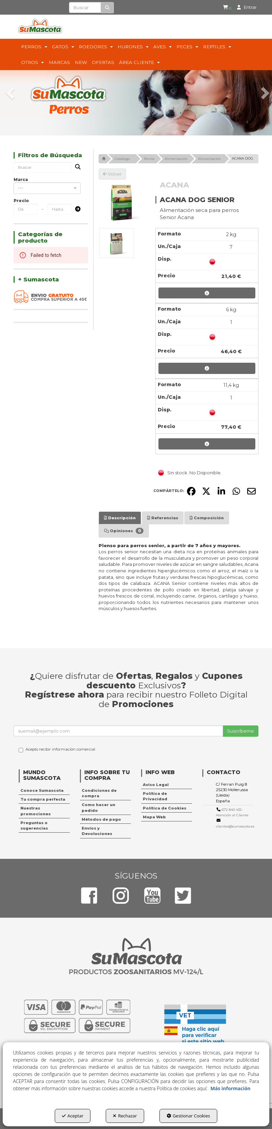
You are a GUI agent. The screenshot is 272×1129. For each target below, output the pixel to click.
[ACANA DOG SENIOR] (122, 203)
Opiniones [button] (123, 531)
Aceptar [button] (72, 1116)
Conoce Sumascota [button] (42, 790)
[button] (224, 7)
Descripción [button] (120, 518)
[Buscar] (107, 7)
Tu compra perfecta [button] (42, 799)
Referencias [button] (162, 518)
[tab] (120, 517)
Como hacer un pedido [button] (98, 807)
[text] (85, 7)
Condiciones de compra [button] (99, 793)
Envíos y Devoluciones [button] (97, 831)
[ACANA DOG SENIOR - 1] (117, 243)
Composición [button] (207, 518)
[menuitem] (223, 7)
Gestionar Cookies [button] (188, 1116)
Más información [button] (230, 1088)
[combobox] (47, 188)
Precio (21, 200)
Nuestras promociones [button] (35, 811)
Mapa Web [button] (154, 817)
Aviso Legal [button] (156, 784)
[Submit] (76, 209)
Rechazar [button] (125, 1116)
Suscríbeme (240, 731)
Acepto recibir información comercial (57, 749)
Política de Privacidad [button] (155, 796)
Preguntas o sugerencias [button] (34, 825)
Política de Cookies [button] (164, 808)
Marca (21, 179)
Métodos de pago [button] (101, 819)
